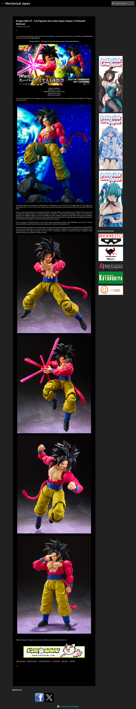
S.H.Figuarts (56, 661)
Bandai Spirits (21, 661)
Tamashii (72, 661)
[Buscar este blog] (124, 3)
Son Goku (64, 661)
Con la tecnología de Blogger (68, 706)
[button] (17, 30)
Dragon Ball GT (48, 231)
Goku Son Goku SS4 (44, 661)
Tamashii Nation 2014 (33, 207)
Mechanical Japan (17, 3)
